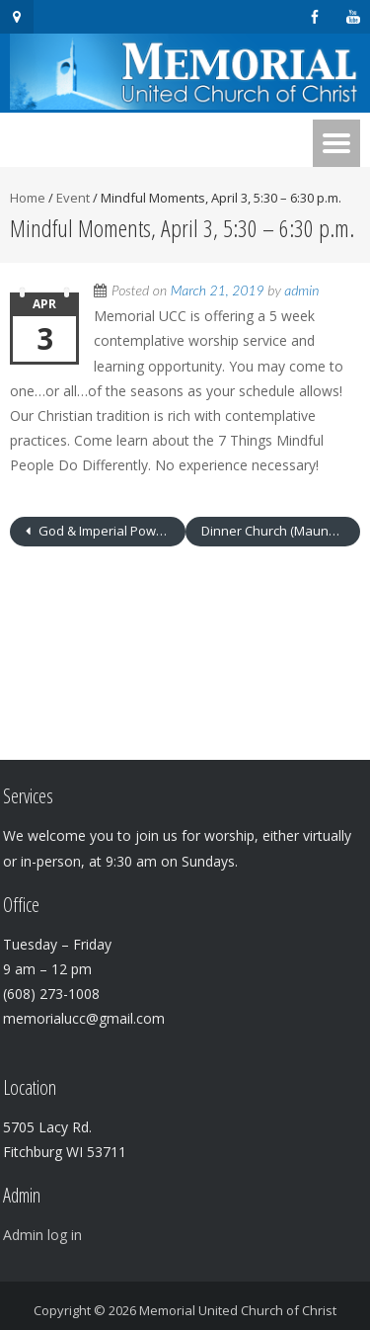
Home (27, 198)
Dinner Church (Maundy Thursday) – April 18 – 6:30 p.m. (281, 531)
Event (73, 198)
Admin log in (42, 1234)
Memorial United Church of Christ (237, 1310)
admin (301, 290)
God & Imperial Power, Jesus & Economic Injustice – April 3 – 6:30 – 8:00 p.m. (110, 531)
